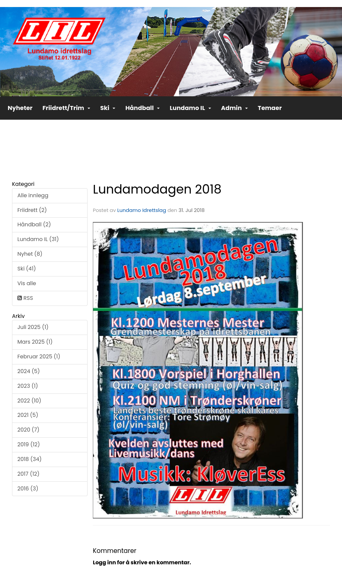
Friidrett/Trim (66, 108)
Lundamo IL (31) (38, 239)
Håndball (142, 108)
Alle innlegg (32, 195)
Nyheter (20, 108)
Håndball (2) (34, 224)
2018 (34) (29, 459)
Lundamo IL (190, 108)
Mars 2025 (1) (35, 342)
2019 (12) (28, 444)
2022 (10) (29, 401)
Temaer (270, 108)
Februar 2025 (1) (38, 356)
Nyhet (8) (29, 254)
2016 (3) (27, 488)
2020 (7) (28, 430)
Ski (108, 108)
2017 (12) (28, 474)
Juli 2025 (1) (32, 327)
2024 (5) (28, 371)
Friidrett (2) (32, 210)
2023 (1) (27, 386)
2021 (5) (27, 415)
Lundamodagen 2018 (157, 189)
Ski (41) (26, 268)
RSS (25, 298)
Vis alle (26, 283)
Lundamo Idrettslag (141, 210)
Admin (234, 108)
